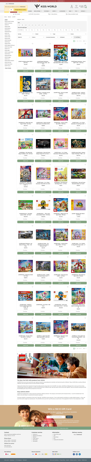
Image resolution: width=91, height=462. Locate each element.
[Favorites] (32, 43)
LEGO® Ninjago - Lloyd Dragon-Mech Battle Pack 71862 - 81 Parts (60, 62)
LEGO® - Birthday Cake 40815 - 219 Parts (78, 214)
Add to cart (25, 71)
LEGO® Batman (8, 28)
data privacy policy (64, 428)
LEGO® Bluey (7, 29)
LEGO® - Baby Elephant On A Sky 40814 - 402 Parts (25, 93)
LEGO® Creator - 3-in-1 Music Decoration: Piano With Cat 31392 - (43, 183)
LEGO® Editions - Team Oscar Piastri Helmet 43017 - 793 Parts (61, 305)
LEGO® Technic (8, 65)
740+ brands (16, 14)
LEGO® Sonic (7, 58)
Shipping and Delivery (37, 435)
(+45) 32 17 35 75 (11, 435)
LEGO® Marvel (7, 53)
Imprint (67, 460)
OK (11, 9)
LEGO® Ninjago (8, 57)
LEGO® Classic (7, 35)
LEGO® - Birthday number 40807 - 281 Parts (25, 62)
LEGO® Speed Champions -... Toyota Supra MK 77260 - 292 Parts (43, 62)
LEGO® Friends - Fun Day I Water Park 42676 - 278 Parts (25, 336)
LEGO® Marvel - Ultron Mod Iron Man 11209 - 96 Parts (78, 275)
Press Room (55, 437)
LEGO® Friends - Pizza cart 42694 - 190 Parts (61, 93)
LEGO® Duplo (7, 41)
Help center (35, 439)
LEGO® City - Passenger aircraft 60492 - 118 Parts (43, 93)
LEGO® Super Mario (8, 64)
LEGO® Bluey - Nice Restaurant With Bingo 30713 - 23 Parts (60, 183)
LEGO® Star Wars (8, 62)
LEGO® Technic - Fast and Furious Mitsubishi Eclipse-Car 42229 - (78, 183)
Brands (30, 11)
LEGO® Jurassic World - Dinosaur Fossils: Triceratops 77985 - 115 (78, 153)
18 (83, 41)
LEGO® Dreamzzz (8, 40)
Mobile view (84, 460)
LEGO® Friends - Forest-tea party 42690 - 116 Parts (61, 275)
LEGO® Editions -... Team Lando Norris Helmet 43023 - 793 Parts (43, 214)
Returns (34, 437)
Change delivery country (20, 9)
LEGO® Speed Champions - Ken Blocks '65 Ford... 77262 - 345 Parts (25, 245)
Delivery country (73, 460)
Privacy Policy (62, 460)
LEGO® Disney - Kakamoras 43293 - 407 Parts (25, 275)
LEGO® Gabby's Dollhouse (10, 45)
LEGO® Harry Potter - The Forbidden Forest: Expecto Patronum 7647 (43, 245)
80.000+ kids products (34, 14)
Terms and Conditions (54, 460)
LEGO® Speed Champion (9, 60)
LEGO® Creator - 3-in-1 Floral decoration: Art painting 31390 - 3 (78, 123)
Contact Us (35, 434)
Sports (54, 11)
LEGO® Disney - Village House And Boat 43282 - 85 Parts (61, 214)
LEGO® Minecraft (8, 55)
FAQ (54, 438)
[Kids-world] (45, 6)
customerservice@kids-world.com (14, 434)
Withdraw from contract (9, 443)
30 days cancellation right (72, 14)
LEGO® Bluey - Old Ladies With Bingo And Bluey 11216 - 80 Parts (26, 153)
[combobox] (25, 68)
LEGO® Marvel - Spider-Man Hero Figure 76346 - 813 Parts (26, 123)
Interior (83, 11)
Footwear (47, 11)
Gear (71, 11)
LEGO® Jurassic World (9, 52)
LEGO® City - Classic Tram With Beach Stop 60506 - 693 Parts (43, 336)
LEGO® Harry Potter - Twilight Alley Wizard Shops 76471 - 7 (43, 275)
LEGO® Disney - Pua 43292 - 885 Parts (43, 305)
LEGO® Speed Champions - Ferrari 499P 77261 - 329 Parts (78, 62)
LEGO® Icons (7, 48)
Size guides (35, 441)
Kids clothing (38, 11)
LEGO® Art (7, 24)
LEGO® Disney (7, 38)
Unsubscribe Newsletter (58, 439)
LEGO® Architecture (8, 23)
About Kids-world (57, 434)
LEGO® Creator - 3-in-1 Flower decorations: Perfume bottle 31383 (60, 153)
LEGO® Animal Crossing (9, 21)
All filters (77, 37)
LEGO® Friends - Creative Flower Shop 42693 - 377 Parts (61, 244)
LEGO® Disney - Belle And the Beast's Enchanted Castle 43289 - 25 (78, 306)
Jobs (54, 435)
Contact (6, 432)
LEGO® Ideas (7, 50)
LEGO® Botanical (8, 31)
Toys (76, 11)
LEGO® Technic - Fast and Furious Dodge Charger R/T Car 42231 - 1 (43, 153)
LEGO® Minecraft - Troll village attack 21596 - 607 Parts (25, 214)
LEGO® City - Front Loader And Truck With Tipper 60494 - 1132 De (78, 337)
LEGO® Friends (7, 43)
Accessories (63, 11)
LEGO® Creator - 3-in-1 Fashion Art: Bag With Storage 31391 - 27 (78, 244)
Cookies (79, 460)
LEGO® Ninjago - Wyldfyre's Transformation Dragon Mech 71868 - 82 (26, 306)
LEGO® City (7, 33)
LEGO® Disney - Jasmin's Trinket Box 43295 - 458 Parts (60, 123)
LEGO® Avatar (7, 26)
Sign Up (69, 417)
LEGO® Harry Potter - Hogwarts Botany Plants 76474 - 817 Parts (78, 93)
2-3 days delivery (52, 14)
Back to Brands (8, 68)
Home (5, 16)
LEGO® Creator (7, 36)
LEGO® (13, 16)
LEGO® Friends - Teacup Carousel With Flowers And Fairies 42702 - (43, 123)
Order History (35, 438)
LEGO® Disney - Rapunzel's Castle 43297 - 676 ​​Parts (61, 336)
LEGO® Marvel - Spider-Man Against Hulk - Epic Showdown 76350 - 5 (25, 183)
